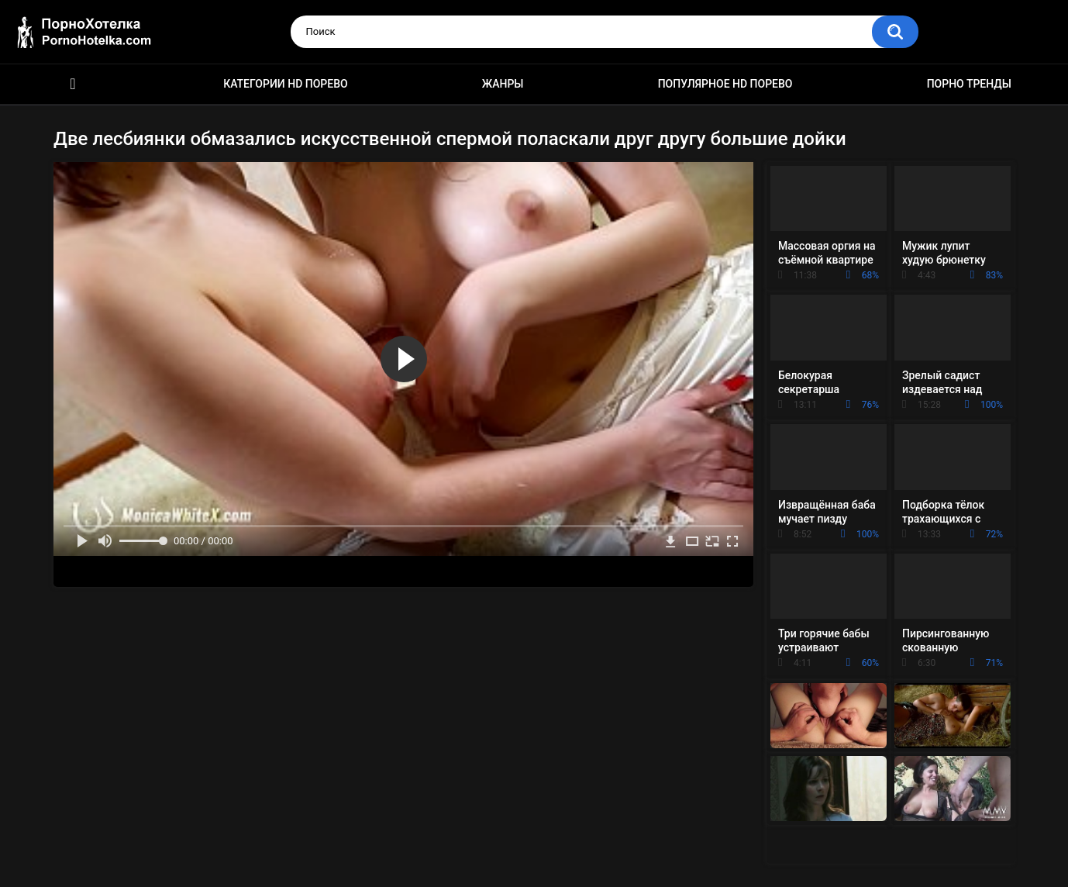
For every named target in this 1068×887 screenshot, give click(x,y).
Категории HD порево (285, 84)
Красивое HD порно (72, 84)
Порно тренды (969, 84)
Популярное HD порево (725, 84)
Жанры (503, 84)
